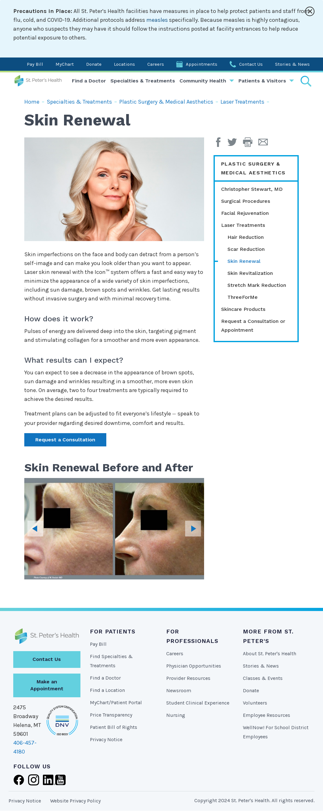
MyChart (65, 64)
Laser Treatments (242, 101)
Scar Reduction (246, 249)
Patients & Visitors (262, 81)
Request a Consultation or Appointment (253, 325)
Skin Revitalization (250, 273)
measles (157, 19)
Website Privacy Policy (75, 801)
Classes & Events (263, 678)
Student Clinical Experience (197, 703)
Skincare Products (243, 309)
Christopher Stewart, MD (252, 189)
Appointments (201, 64)
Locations (124, 64)
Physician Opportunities (193, 666)
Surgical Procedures (245, 201)
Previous (35, 528)
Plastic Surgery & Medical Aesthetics (166, 101)
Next (193, 528)
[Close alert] (309, 11)
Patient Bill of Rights (113, 727)
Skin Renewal (244, 261)
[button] (250, 144)
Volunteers (255, 703)
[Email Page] (265, 144)
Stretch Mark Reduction (256, 285)
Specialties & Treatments (142, 81)
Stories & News (292, 64)
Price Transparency (111, 715)
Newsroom (178, 690)
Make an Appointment (46, 685)
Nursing (175, 715)
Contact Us (251, 64)
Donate (94, 64)
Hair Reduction (245, 237)
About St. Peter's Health (269, 654)
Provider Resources (188, 678)
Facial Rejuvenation (245, 213)
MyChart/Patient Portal (116, 702)
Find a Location (107, 690)
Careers (155, 64)
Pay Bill (35, 64)
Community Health (202, 81)
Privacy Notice (106, 739)
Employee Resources (266, 715)
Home (31, 101)
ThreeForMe (242, 297)
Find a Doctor (89, 81)
